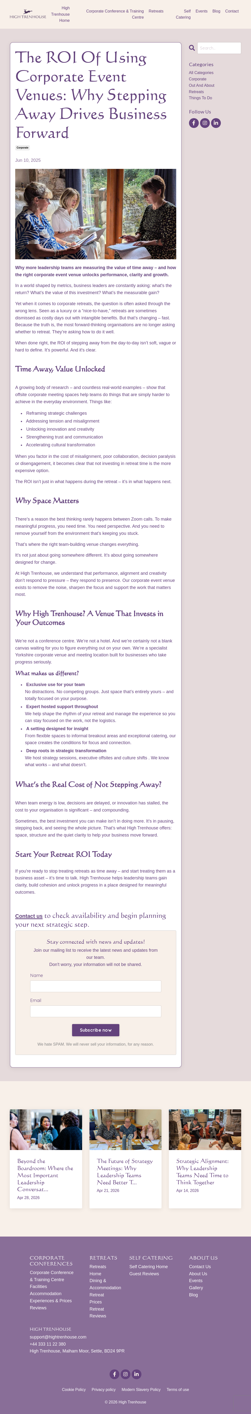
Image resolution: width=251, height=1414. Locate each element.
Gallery (196, 1289)
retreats (197, 94)
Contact (232, 11)
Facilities (38, 1287)
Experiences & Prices (51, 1301)
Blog (216, 11)
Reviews (38, 1308)
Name (36, 975)
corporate (22, 147)
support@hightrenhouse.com (58, 1338)
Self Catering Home (148, 1267)
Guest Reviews (144, 1274)
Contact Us (200, 1267)
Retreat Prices (96, 1299)
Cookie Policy (74, 1391)
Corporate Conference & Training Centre (115, 14)
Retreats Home (97, 1271)
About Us (198, 1274)
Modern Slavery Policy (141, 1391)
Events (202, 11)
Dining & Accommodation (103, 1285)
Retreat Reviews (97, 1314)
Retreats (156, 11)
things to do (202, 101)
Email (35, 1001)
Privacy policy (104, 1391)
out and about (203, 87)
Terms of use (178, 1391)
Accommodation (45, 1294)
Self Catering (183, 14)
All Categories (202, 73)
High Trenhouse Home (60, 14)
